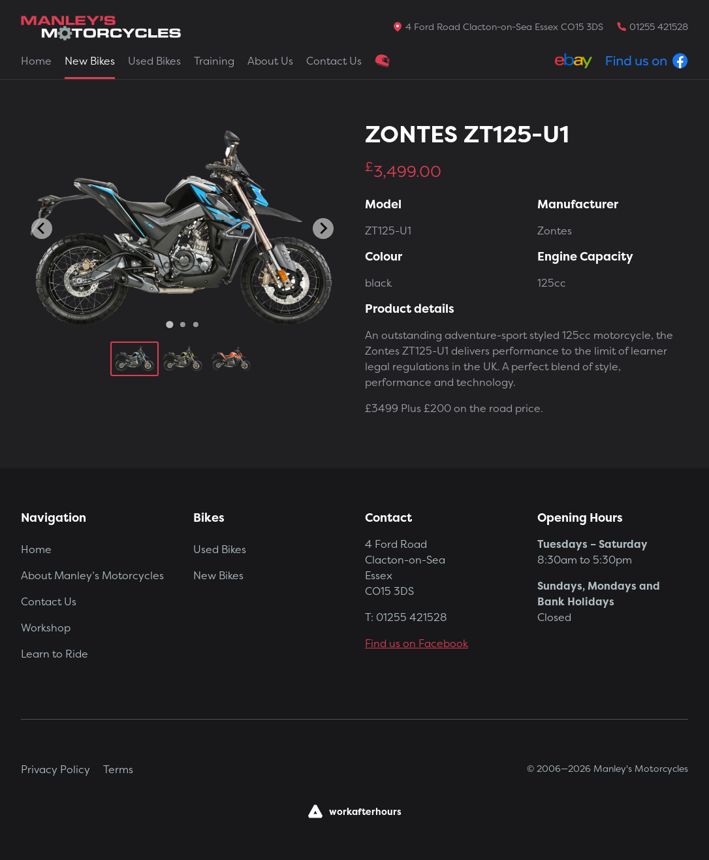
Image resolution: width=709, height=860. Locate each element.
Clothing (382, 60)
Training (214, 61)
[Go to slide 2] (182, 324)
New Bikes (90, 61)
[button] (134, 359)
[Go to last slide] (41, 228)
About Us (270, 61)
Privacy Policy (55, 769)
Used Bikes (154, 61)
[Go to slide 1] (169, 324)
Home (36, 61)
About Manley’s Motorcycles (92, 575)
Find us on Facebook (416, 643)
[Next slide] (323, 228)
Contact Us (334, 61)
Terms (118, 769)
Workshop (46, 627)
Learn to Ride (54, 653)
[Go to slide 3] (195, 324)
